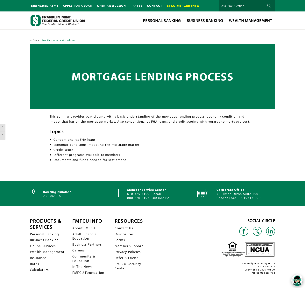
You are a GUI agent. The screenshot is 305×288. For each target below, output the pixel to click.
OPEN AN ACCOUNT (112, 6)
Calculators (39, 269)
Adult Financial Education (85, 236)
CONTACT (154, 6)
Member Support (129, 246)
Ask (269, 5)
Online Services (43, 246)
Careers (78, 250)
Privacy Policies (128, 252)
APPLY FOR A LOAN (78, 6)
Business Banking (44, 240)
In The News (82, 266)
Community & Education (83, 258)
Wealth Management (47, 252)
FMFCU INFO (87, 221)
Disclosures (124, 234)
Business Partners (87, 244)
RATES (137, 6)
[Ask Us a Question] (241, 5)
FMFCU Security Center (128, 266)
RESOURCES (129, 221)
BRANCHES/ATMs (44, 6)
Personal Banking (44, 234)
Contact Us (124, 228)
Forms (120, 240)
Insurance (38, 258)
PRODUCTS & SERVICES (45, 224)
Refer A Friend (127, 258)
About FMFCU (83, 228)
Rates (34, 264)
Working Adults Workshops (58, 40)
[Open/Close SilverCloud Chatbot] (297, 280)
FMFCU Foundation (88, 272)
